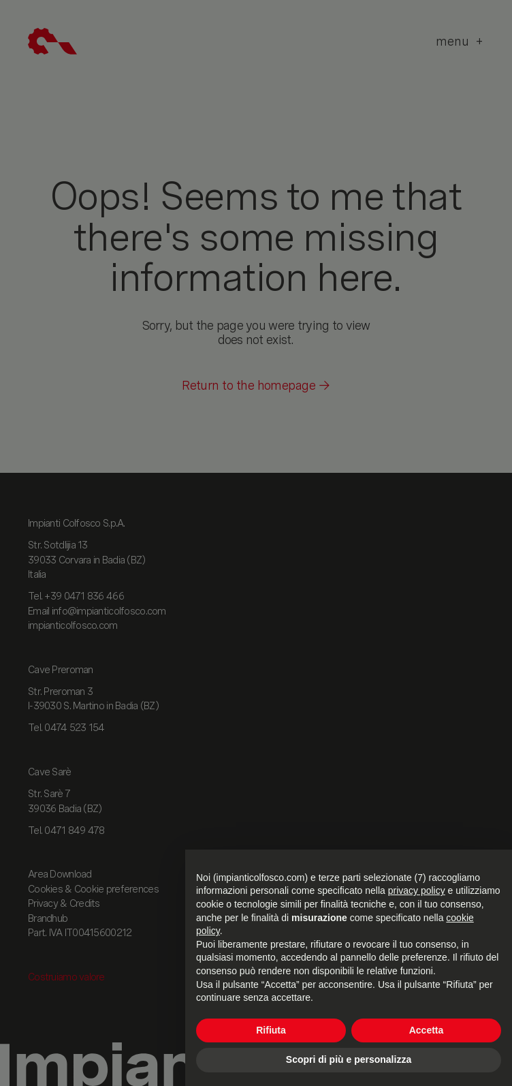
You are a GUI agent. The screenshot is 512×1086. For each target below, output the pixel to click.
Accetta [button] (426, 1030)
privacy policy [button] (416, 890)
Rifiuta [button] (271, 1030)
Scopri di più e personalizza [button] (348, 1059)
